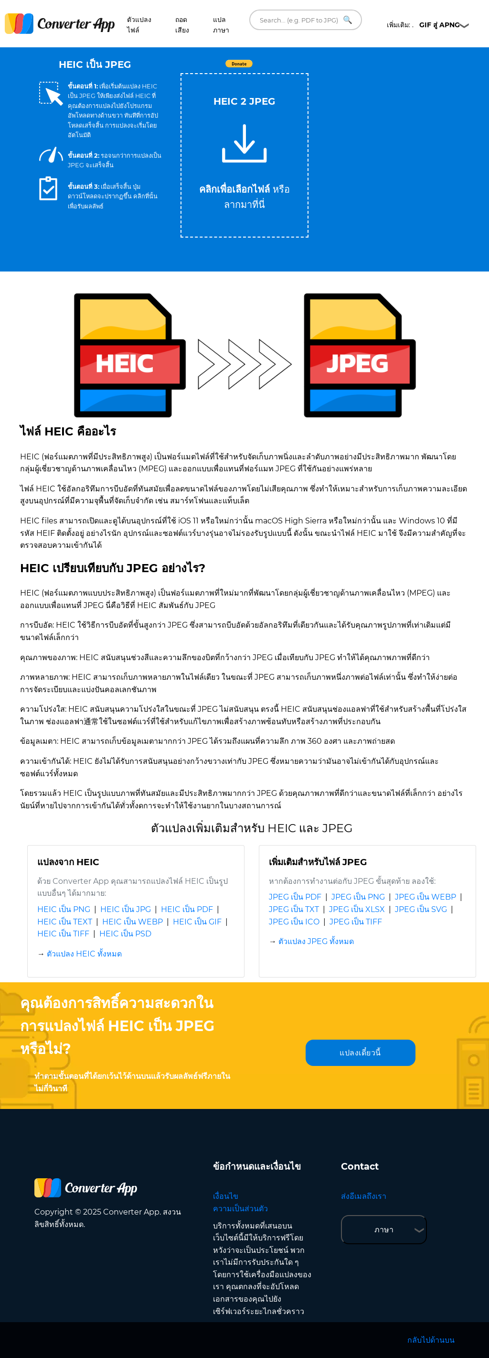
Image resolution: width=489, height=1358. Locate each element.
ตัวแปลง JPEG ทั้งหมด (316, 941)
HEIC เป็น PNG (63, 909)
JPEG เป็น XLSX (357, 909)
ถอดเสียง (182, 24)
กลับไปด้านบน (431, 1340)
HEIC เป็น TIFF (63, 933)
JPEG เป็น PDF (295, 897)
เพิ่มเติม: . (423, 25)
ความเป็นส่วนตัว (240, 1208)
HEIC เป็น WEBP (132, 921)
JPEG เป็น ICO (294, 921)
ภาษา (383, 1229)
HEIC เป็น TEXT (64, 921)
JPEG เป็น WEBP (425, 897)
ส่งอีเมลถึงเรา (363, 1196)
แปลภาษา (221, 24)
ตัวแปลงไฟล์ (139, 24)
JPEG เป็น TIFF (356, 921)
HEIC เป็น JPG (125, 909)
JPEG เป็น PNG (358, 897)
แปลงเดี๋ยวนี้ (360, 1052)
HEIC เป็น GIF (197, 921)
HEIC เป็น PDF (187, 909)
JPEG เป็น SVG (421, 909)
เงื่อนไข (225, 1196)
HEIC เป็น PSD (125, 933)
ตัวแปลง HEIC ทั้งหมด (84, 953)
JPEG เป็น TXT (294, 909)
